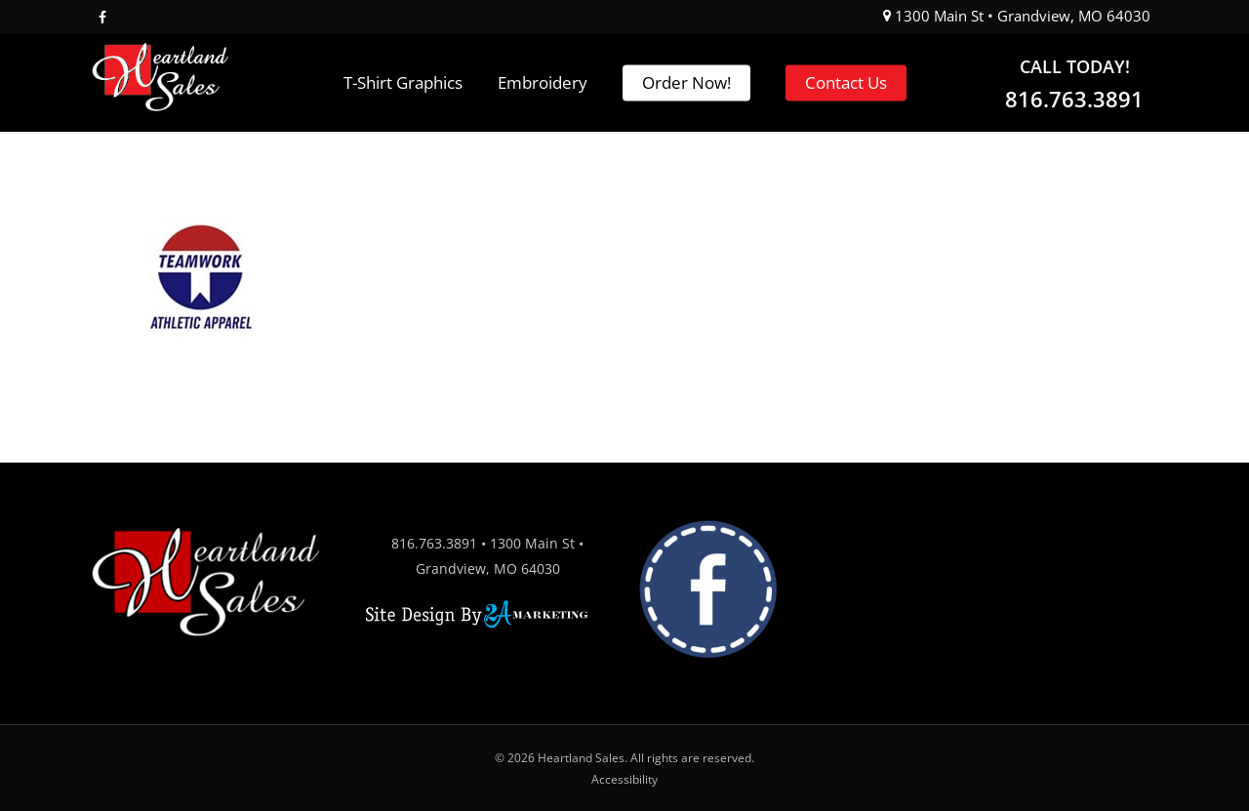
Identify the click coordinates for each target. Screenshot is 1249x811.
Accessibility (624, 779)
